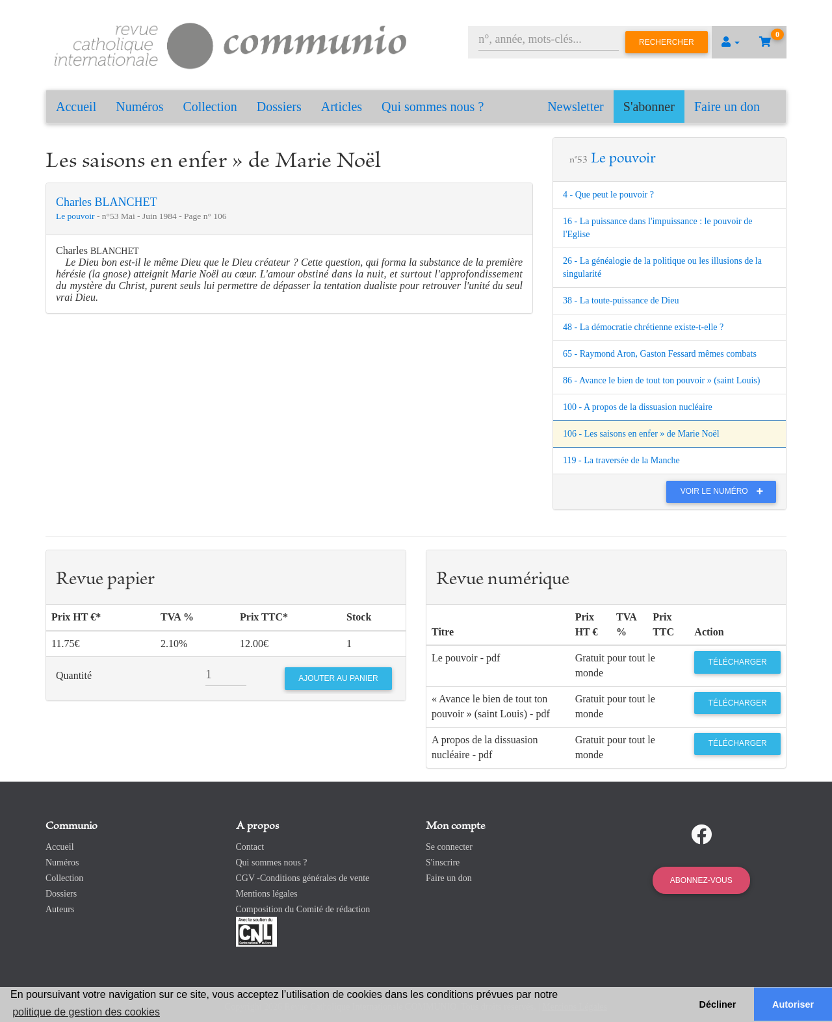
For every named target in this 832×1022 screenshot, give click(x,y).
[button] (730, 42)
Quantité (74, 675)
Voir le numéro (725, 491)
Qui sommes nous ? (433, 106)
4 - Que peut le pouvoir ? (608, 194)
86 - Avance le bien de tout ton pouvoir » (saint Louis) (661, 380)
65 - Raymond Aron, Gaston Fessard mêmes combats (660, 354)
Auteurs (60, 909)
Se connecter (449, 847)
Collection (210, 106)
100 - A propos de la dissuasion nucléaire (637, 407)
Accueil (76, 106)
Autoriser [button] (793, 1004)
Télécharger (737, 662)
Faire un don (727, 106)
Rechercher (666, 42)
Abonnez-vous (701, 880)
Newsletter (575, 106)
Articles (341, 106)
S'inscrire (443, 862)
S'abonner (649, 106)
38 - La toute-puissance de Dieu (621, 300)
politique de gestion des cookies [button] (86, 1011)
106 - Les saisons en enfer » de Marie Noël (641, 434)
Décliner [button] (717, 1004)
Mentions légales (267, 894)
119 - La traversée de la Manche (621, 460)
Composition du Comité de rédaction (303, 909)
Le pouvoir (76, 216)
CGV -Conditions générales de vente (303, 878)
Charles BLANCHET (106, 202)
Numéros (139, 106)
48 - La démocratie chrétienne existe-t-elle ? (643, 327)
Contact (250, 847)
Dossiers (279, 106)
